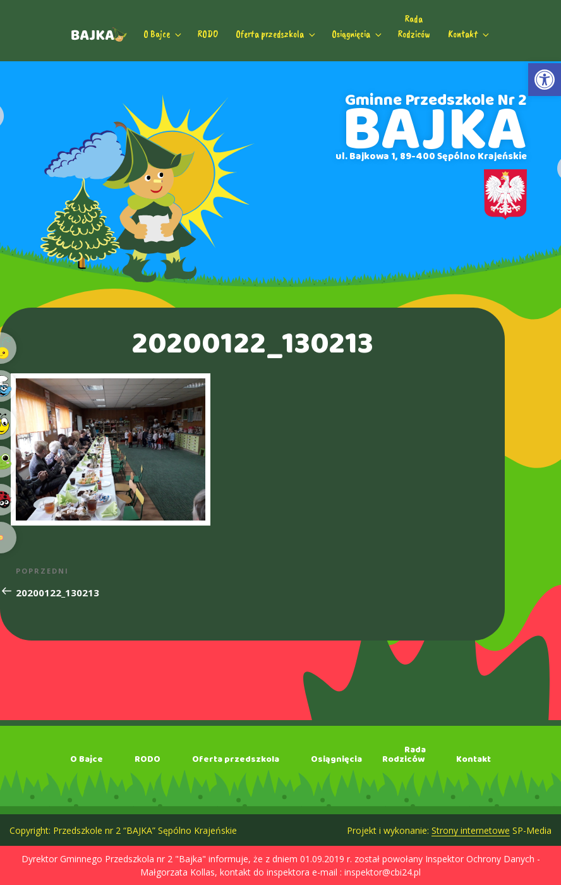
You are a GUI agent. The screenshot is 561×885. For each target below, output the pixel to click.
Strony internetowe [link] (470, 830)
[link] (544, 79)
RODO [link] (208, 34)
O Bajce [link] (163, 34)
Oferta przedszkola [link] (276, 34)
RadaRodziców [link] (414, 26)
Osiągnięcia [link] (357, 34)
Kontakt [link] (469, 34)
